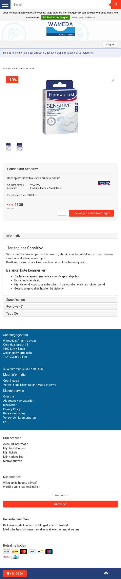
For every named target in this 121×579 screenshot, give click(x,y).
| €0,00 (15, 573)
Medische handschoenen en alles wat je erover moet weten (41, 529)
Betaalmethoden (14, 413)
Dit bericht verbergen (55, 17)
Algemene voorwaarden (18, 400)
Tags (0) (12, 313)
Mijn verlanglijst (13, 456)
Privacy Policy (12, 409)
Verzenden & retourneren (19, 417)
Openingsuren (12, 380)
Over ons (9, 396)
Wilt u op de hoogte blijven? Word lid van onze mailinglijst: (21, 484)
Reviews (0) (14, 306)
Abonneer (60, 504)
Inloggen (110, 44)
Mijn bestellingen (14, 448)
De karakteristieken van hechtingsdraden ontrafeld (35, 525)
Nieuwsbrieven (12, 461)
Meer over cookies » (83, 17)
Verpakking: (14, 195)
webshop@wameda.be (18, 352)
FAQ (5, 421)
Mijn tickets (10, 452)
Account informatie (15, 444)
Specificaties (15, 300)
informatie (13, 236)
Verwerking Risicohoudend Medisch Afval (29, 384)
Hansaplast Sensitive (23, 68)
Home (6, 68)
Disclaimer (10, 405)
